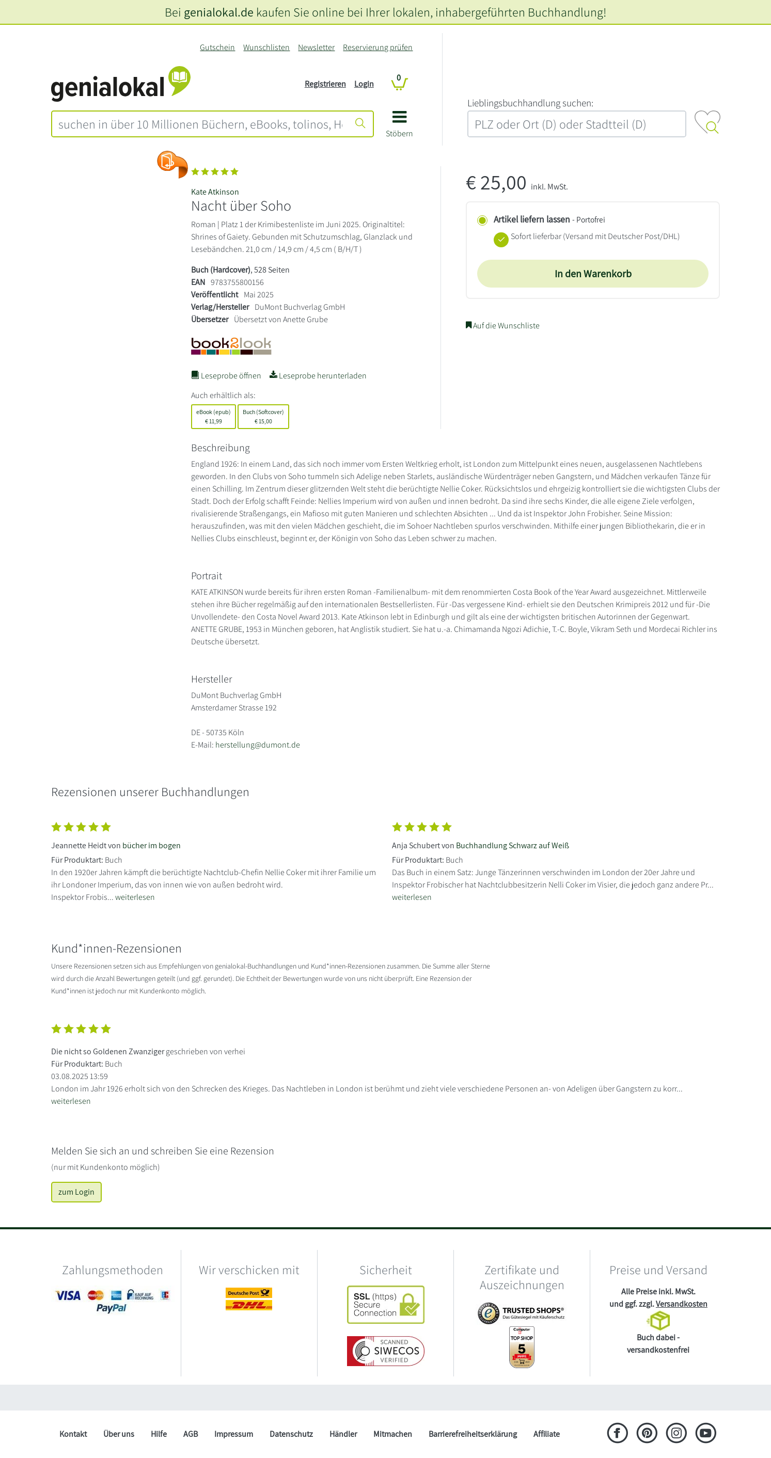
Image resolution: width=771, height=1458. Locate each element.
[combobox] (200, 124)
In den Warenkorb (593, 273)
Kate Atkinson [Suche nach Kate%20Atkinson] (215, 191)
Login (364, 83)
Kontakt (73, 1434)
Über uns (118, 1434)
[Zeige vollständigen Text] (215, 860)
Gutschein (217, 47)
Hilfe (159, 1434)
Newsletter (316, 47)
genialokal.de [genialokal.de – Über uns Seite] (219, 12)
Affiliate (546, 1434)
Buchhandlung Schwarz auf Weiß (512, 845)
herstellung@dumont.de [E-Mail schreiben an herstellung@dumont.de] (257, 744)
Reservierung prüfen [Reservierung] (378, 47)
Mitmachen (392, 1434)
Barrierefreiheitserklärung (473, 1434)
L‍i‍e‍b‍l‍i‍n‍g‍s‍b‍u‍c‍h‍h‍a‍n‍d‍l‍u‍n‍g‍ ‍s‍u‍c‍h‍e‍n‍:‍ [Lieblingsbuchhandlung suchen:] (530, 102)
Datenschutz (291, 1434)
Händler (343, 1434)
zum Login (76, 1191)
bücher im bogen (151, 845)
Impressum (233, 1434)
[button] (399, 128)
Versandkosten (681, 1303)
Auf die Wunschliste (503, 325)
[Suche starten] (360, 124)
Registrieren (325, 83)
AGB (190, 1434)
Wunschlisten (266, 47)
